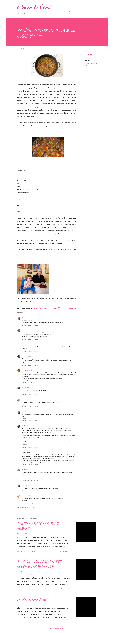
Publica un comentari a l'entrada (26, 507)
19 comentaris (30, 551)
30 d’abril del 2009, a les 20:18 (30, 480)
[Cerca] (90, 6)
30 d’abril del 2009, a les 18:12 (30, 464)
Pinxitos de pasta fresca (32, 599)
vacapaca (24, 399)
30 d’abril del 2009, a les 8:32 (30, 407)
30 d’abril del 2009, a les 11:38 (30, 447)
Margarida (25, 370)
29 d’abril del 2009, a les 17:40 (30, 365)
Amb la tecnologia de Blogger (57, 628)
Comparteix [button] (88, 55)
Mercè (24, 412)
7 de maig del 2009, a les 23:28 (30, 503)
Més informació (65, 551)
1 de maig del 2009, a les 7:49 (30, 490)
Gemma (24, 330)
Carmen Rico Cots (27, 495)
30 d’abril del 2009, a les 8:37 (30, 421)
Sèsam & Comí (34, 6)
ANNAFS (24, 356)
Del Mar (87, 66)
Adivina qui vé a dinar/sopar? (92, 63)
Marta (24, 387)
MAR (23, 426)
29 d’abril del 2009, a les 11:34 (30, 339)
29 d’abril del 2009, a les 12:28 (30, 351)
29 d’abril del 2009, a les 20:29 (30, 382)
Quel (23, 318)
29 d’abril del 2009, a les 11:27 (30, 325)
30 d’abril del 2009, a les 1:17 (30, 394)
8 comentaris (30, 589)
